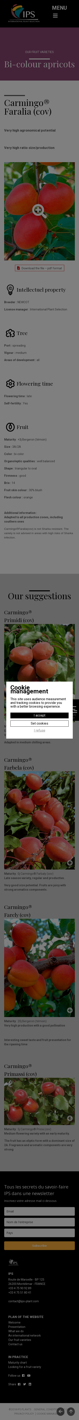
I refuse (39, 730)
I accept (39, 715)
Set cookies (39, 723)
